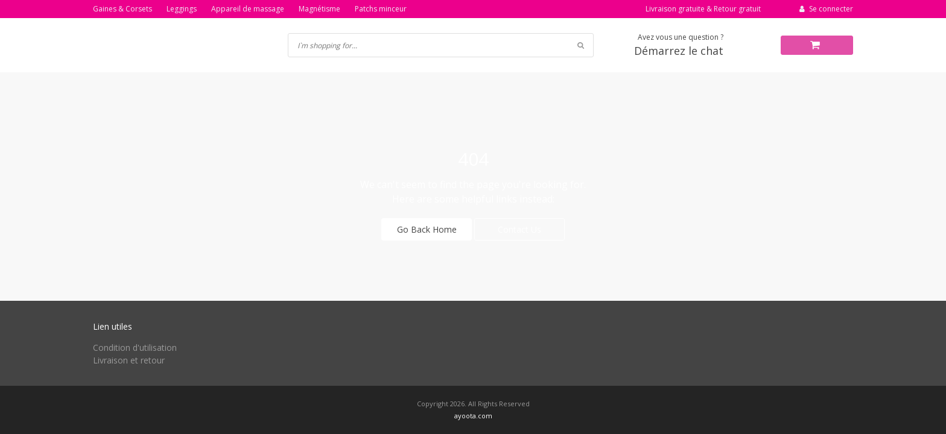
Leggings (182, 9)
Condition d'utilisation (135, 347)
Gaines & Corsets (122, 9)
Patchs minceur (381, 9)
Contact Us (519, 229)
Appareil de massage (247, 9)
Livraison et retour (129, 360)
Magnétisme (319, 9)
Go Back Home (427, 229)
